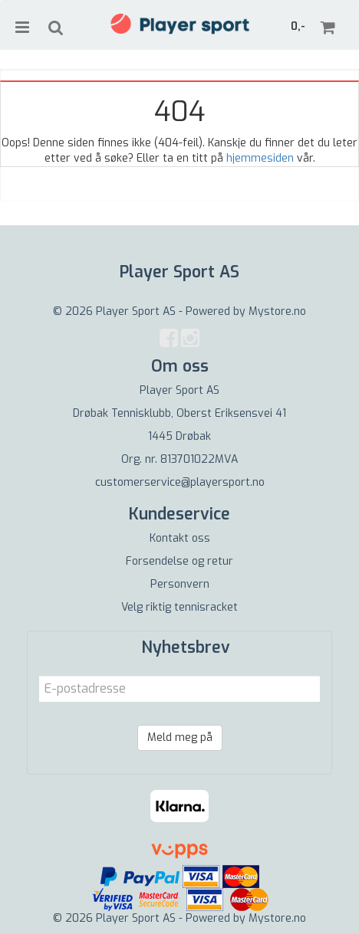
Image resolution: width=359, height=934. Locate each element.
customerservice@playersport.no (180, 482)
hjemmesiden (260, 158)
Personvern (179, 584)
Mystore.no (277, 311)
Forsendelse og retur (179, 561)
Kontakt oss (180, 538)
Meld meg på (179, 737)
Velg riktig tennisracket (179, 607)
